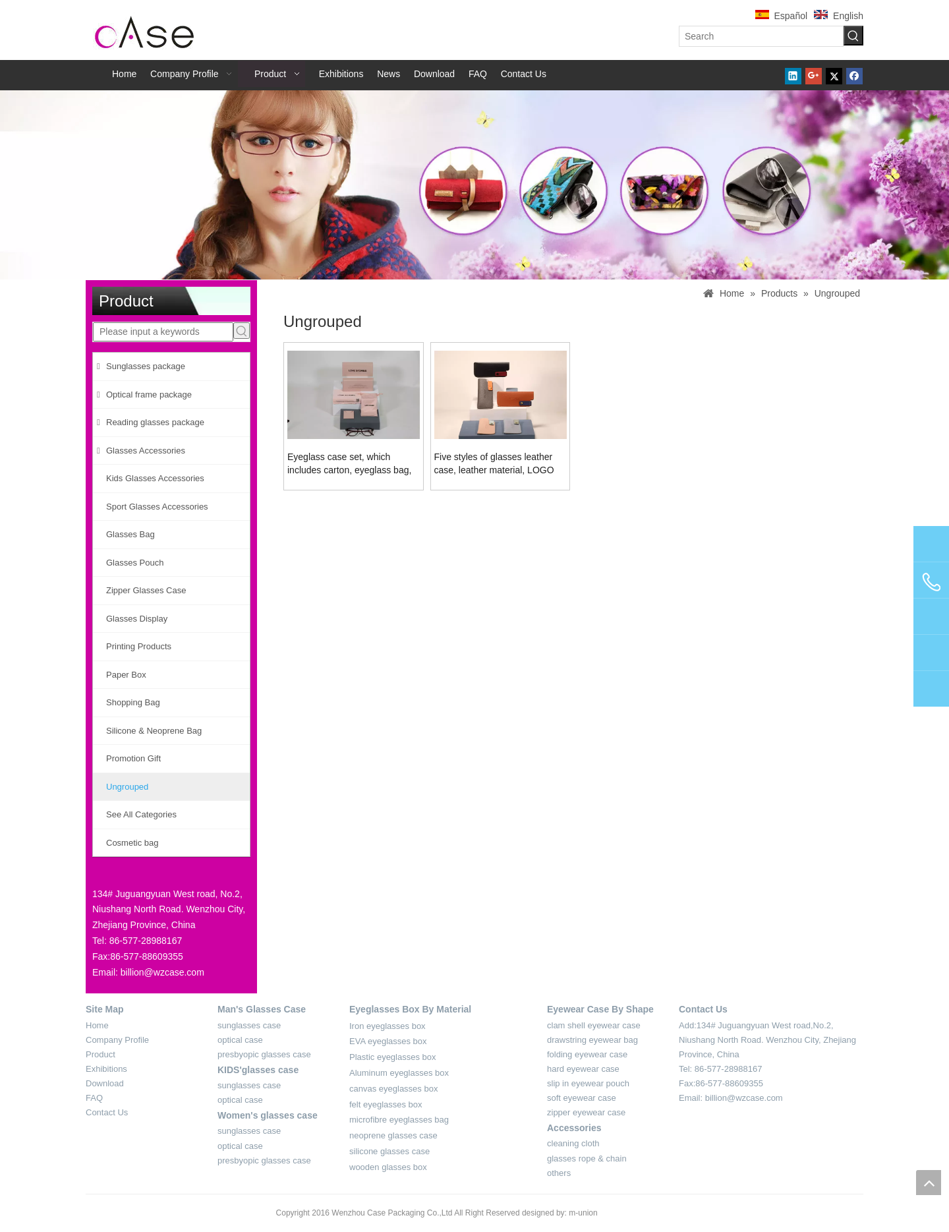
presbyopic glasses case (264, 1054)
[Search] (761, 36)
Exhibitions (106, 1069)
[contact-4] (703, 1113)
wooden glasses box (388, 1167)
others (559, 1173)
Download (105, 1083)
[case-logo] (145, 30)
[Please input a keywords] (163, 331)
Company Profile (117, 1040)
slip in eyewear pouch (588, 1083)
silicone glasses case (389, 1151)
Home (97, 1025)
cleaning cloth (573, 1143)
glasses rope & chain (587, 1158)
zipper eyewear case (586, 1112)
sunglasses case (249, 1025)
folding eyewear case (587, 1054)
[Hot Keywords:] (853, 35)
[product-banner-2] (474, 184)
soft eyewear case (581, 1098)
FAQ (94, 1098)
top (928, 1182)
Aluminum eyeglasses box (399, 1073)
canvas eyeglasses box (393, 1089)
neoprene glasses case (393, 1135)
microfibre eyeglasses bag (399, 1120)
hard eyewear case (583, 1069)
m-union (583, 1212)
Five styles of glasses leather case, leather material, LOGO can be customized (494, 464)
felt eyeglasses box (385, 1104)
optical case (240, 1040)
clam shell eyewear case (594, 1025)
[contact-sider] (124, 875)
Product (100, 1054)
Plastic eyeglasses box (392, 1057)
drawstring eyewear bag (592, 1040)
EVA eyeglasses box (388, 1041)
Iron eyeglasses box (387, 1026)
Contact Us (107, 1112)
